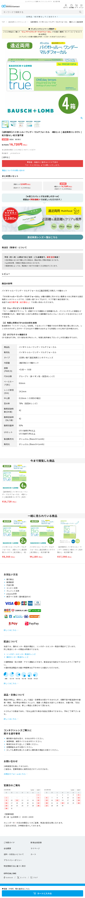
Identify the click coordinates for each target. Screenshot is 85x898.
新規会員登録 (36, 842)
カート (33, 854)
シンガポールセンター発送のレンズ (21, 654)
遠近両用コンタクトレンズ (17, 22)
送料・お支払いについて (14, 854)
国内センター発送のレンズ (17, 657)
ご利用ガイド (9, 842)
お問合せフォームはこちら (15, 774)
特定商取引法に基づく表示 (15, 866)
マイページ (35, 848)
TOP (3, 22)
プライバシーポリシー (13, 860)
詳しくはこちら (10, 630)
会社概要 (7, 848)
